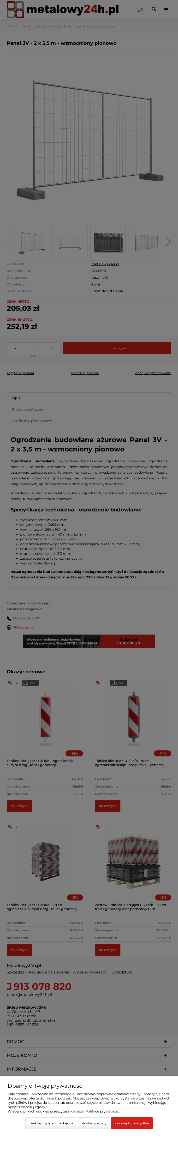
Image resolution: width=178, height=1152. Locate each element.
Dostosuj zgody (94, 1123)
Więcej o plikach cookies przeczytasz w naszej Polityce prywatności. (64, 1111)
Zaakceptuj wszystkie (132, 1123)
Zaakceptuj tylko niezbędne (51, 1123)
